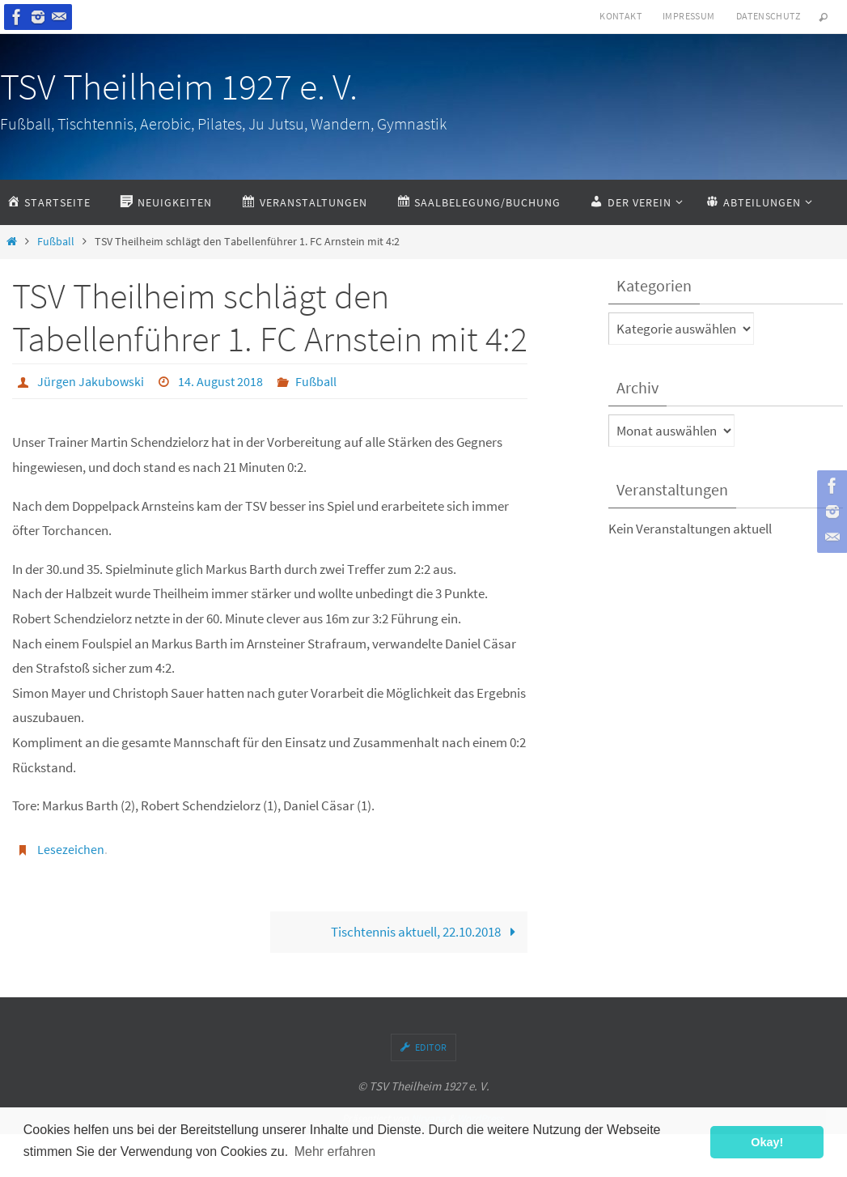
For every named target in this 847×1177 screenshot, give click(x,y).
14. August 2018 (220, 381)
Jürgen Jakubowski (90, 381)
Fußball (55, 242)
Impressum (689, 16)
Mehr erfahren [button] (335, 1151)
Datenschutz (768, 16)
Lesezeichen (70, 849)
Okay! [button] (767, 1142)
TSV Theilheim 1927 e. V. (179, 86)
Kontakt (620, 16)
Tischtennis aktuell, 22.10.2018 (427, 932)
